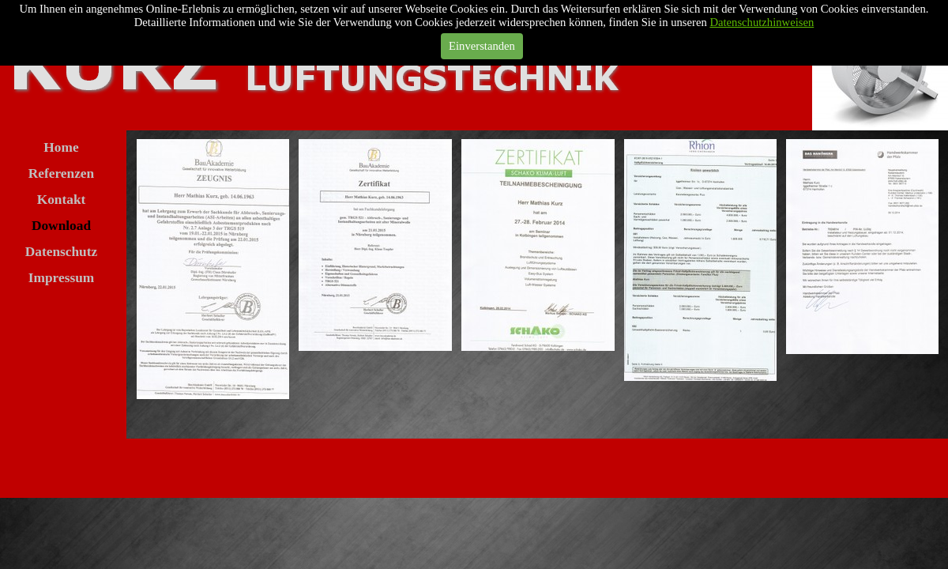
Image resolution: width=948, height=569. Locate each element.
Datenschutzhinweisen (761, 22)
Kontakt (61, 199)
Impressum (61, 277)
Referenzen (61, 173)
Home (60, 147)
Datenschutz (61, 251)
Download (61, 225)
